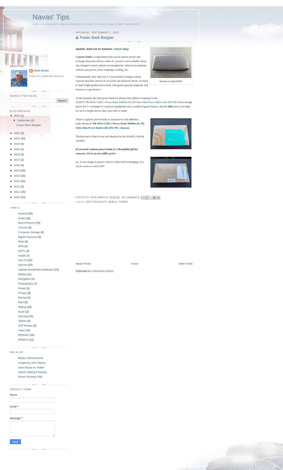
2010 (17, 197)
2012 (17, 186)
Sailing (22, 306)
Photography (25, 283)
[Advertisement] (106, 233)
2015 (17, 170)
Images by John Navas (31, 362)
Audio (21, 218)
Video (21, 330)
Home (134, 263)
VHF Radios (25, 325)
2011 (17, 191)
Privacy (22, 293)
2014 (17, 175)
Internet (22, 264)
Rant (21, 302)
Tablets (22, 320)
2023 (17, 115)
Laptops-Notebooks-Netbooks (35, 269)
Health (22, 255)
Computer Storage (29, 232)
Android (22, 213)
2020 (17, 143)
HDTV (21, 250)
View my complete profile (46, 76)
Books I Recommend (30, 358)
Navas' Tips (50, 17)
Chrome (22, 227)
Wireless (23, 339)
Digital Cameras (27, 236)
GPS (21, 246)
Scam (21, 311)
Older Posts (185, 263)
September (24, 120)
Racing (22, 297)
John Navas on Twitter (31, 367)
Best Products (96, 202)
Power (123, 202)
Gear (21, 241)
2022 (17, 133)
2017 (17, 159)
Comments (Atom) (102, 271)
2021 (17, 138)
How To (22, 260)
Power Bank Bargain (97, 38)
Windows (23, 334)
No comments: (131, 197)
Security (23, 316)
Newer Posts (83, 263)
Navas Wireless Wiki (30, 376)
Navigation (24, 278)
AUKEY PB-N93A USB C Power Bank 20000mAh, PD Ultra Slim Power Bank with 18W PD (126, 102)
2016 (17, 165)
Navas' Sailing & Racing (32, 372)
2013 (17, 181)
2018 (17, 154)
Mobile (112, 202)
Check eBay (120, 48)
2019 (17, 149)
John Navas (41, 71)
